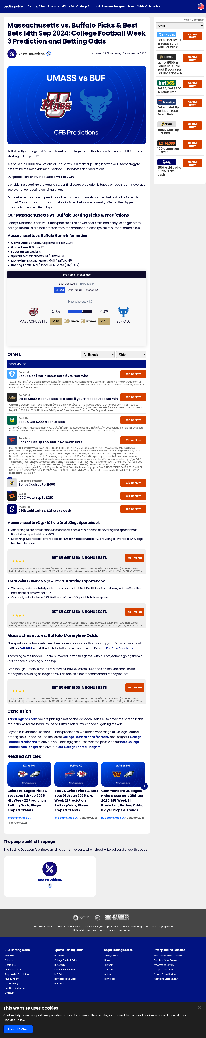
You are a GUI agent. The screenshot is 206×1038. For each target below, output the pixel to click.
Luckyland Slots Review (166, 978)
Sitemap (9, 992)
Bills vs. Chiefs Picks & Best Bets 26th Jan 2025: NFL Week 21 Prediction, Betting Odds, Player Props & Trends (76, 800)
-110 (56, 321)
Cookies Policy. (14, 1020)
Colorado (109, 969)
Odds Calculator (149, 6)
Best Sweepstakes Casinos (168, 955)
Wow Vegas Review (164, 964)
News (131, 6)
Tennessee (109, 978)
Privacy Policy (11, 978)
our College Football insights (79, 747)
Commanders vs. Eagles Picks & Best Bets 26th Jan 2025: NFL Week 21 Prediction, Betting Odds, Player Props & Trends (122, 800)
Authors (9, 960)
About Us (9, 955)
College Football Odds (66, 960)
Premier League (113, 6)
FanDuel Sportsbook (121, 648)
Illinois (107, 960)
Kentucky (108, 964)
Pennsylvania (111, 955)
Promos (53, 6)
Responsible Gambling (17, 974)
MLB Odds (59, 983)
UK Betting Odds (13, 969)
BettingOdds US (34, 54)
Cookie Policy (11, 983)
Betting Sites (37, 6)
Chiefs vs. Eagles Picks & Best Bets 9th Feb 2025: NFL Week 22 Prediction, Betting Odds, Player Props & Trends (27, 800)
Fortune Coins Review (165, 974)
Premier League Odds (65, 978)
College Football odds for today (86, 737)
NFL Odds (59, 955)
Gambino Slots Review (165, 960)
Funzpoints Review (163, 969)
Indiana (108, 974)
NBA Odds (59, 964)
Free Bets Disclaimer (15, 988)
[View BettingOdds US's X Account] (48, 53)
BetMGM (25, 648)
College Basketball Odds (67, 969)
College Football (88, 6)
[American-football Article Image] (29, 774)
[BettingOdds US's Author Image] (49, 869)
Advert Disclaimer (194, 20)
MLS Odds (59, 974)
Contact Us (10, 964)
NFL (63, 6)
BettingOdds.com (24, 719)
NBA (71, 6)
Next (144, 786)
